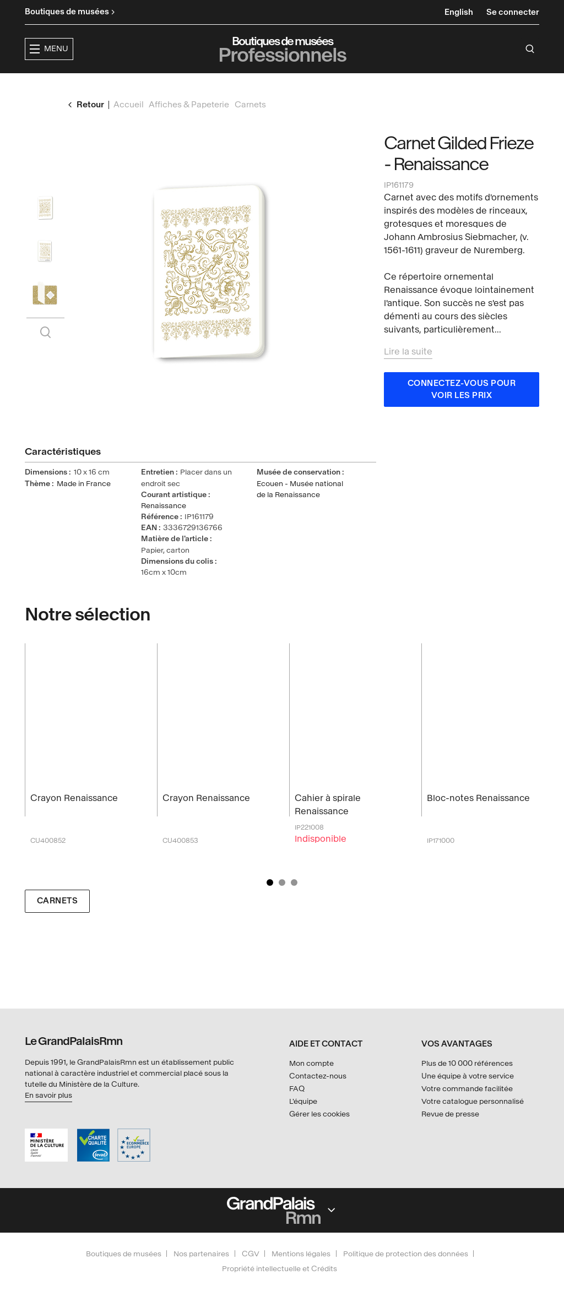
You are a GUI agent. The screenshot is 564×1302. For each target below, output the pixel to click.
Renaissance (163, 526)
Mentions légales (301, 1253)
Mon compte (311, 1063)
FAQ (297, 1088)
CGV (250, 1253)
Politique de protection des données (405, 1253)
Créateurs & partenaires (406, 85)
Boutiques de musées (123, 1253)
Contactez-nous (317, 1076)
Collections (300, 85)
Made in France (84, 504)
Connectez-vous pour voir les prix (462, 410)
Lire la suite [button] (408, 372)
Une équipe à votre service (467, 1076)
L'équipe (303, 1101)
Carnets (57, 922)
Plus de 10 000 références (467, 1063)
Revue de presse (450, 1114)
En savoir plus (48, 1095)
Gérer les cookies (319, 1114)
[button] (154, 86)
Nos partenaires (201, 1253)
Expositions (225, 85)
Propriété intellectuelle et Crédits (279, 1268)
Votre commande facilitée (467, 1088)
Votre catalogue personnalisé (472, 1101)
